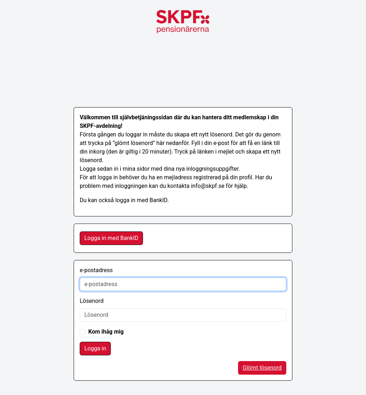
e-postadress (96, 270)
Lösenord (92, 301)
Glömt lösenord (262, 367)
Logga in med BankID (111, 238)
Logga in (95, 348)
